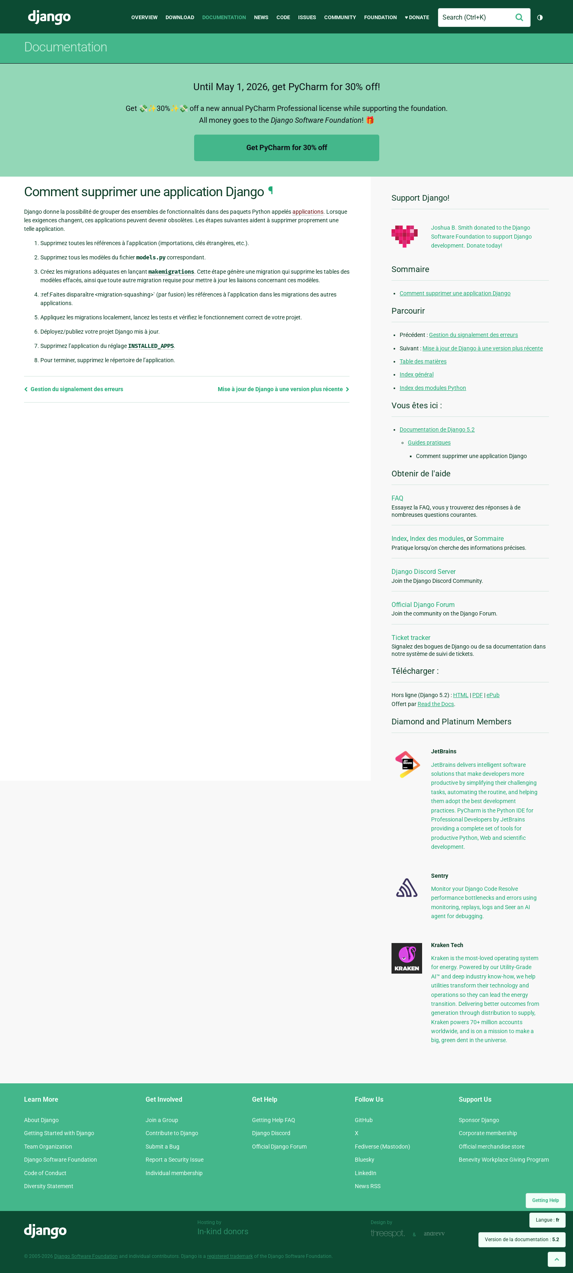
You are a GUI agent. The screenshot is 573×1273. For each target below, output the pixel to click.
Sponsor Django (479, 1120)
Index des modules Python (433, 388)
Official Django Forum (423, 605)
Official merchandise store (491, 1146)
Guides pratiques (429, 442)
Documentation (224, 17)
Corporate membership (488, 1133)
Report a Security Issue (175, 1159)
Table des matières (423, 361)
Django (49, 17)
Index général (417, 374)
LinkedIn (365, 1173)
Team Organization (48, 1146)
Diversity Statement (48, 1186)
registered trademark (230, 1256)
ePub (493, 695)
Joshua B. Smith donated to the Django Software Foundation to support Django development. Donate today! (481, 236)
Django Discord (271, 1133)
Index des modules (437, 538)
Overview (144, 17)
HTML (461, 695)
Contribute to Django (172, 1133)
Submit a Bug (162, 1146)
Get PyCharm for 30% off (286, 147)
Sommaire (489, 538)
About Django (41, 1120)
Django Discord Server (424, 572)
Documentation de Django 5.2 (437, 429)
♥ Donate (417, 17)
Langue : (547, 1220)
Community (340, 17)
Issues (307, 17)
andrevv (443, 1233)
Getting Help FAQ (273, 1120)
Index (399, 538)
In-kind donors (222, 1231)
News (261, 17)
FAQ (397, 498)
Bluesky (364, 1159)
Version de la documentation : (522, 1239)
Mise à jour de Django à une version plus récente (284, 389)
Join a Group (162, 1120)
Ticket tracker (411, 638)
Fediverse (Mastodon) (382, 1146)
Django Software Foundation (60, 1159)
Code (283, 17)
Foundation (380, 17)
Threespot (390, 1233)
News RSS (368, 1186)
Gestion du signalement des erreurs (73, 389)
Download (180, 17)
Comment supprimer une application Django (455, 293)
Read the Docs (436, 704)
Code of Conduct (45, 1173)
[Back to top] (556, 1259)
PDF (477, 695)
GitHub (364, 1120)
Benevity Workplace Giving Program (504, 1159)
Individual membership (174, 1173)
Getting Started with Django (59, 1133)
